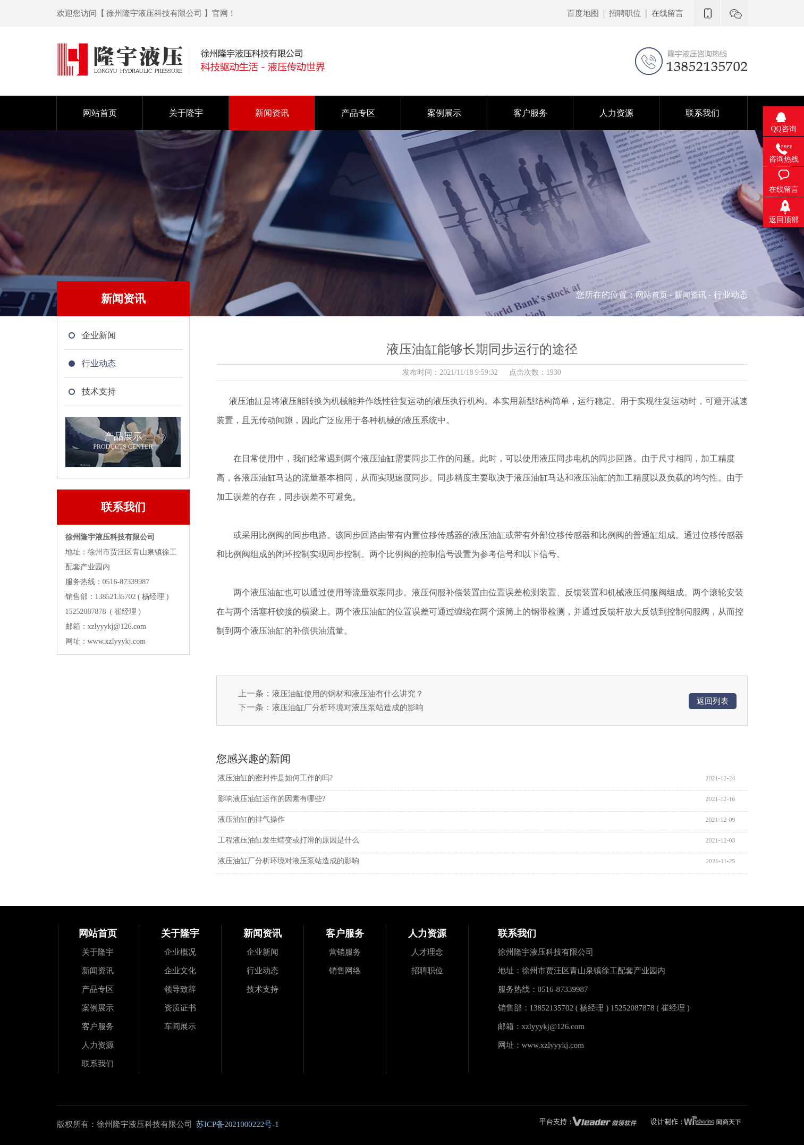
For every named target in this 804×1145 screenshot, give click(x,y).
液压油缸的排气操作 (250, 819)
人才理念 (427, 952)
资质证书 (180, 1008)
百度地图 (583, 13)
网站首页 (651, 295)
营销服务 (345, 952)
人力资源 (98, 1045)
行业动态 (262, 970)
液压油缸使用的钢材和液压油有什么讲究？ (348, 693)
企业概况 (180, 952)
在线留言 (667, 13)
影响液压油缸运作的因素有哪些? (271, 799)
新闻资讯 (690, 295)
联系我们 (98, 1063)
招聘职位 (625, 13)
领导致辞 (180, 989)
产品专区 (98, 989)
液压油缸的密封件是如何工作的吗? (274, 778)
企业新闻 (262, 952)
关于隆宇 (98, 952)
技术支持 (262, 989)
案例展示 (98, 1008)
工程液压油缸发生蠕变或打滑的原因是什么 (288, 840)
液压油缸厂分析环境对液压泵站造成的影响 (348, 707)
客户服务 (98, 1026)
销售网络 (345, 970)
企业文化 (180, 970)
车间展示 (180, 1026)
